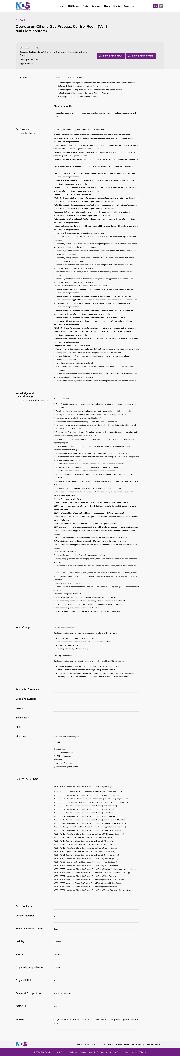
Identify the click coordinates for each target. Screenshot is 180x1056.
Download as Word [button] (142, 55)
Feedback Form (154, 1044)
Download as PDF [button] (113, 55)
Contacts (96, 6)
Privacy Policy (138, 1044)
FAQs (85, 6)
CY (161, 6)
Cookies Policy (122, 1044)
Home (62, 6)
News (107, 6)
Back (22, 20)
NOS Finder (73, 6)
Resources (129, 6)
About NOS (108, 1044)
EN (155, 6)
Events (116, 6)
